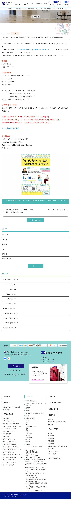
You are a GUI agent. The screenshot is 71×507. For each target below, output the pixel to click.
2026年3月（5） (11, 294)
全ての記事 (5, 235)
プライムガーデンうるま (9, 462)
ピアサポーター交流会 (32, 456)
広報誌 (27, 415)
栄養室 (28, 436)
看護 (27, 422)
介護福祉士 (51, 436)
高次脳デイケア (7, 434)
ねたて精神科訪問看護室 (9, 444)
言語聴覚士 (51, 443)
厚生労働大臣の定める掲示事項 (34, 491)
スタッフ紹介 (54, 429)
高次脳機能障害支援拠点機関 (11, 423)
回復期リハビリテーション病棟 (11, 407)
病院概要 (28, 408)
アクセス (52, 5)
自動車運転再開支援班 (32, 452)
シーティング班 (30, 450)
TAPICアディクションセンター (34, 458)
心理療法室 (29, 434)
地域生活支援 (39, 3)
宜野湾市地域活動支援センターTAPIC (13, 457)
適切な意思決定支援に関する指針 (35, 467)
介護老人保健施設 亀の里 (10, 459)
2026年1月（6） (11, 303)
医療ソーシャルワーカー (54, 451)
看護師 (50, 433)
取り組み (28, 444)
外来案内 (7, 396)
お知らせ (4, 239)
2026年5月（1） (11, 284)
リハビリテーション (31, 426)
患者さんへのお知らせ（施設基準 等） (15, 375)
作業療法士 (51, 441)
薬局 (27, 428)
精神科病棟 (6, 409)
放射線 (28, 430)
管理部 (28, 441)
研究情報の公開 (6, 259)
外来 (28, 3)
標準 (56, 1)
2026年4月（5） (11, 289)
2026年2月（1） (11, 299)
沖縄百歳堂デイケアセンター (11, 431)
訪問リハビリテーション (9, 439)
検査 (27, 432)
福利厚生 (50, 424)
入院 (32, 3)
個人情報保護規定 (15, 370)
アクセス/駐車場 (55, 402)
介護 (27, 424)
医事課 (28, 439)
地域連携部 (6, 418)
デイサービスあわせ (8, 452)
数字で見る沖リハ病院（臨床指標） (35, 413)
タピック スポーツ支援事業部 (34, 446)
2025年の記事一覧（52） (11, 308)
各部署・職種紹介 (30, 418)
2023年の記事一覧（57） (11, 318)
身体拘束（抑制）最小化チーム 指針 (36, 473)
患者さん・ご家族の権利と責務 (34, 461)
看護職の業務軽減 (31, 475)
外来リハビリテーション (9, 428)
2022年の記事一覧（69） (11, 323)
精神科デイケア (7, 436)
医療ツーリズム (30, 454)
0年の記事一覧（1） (9, 327)
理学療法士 (51, 438)
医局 (27, 420)
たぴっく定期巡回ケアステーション (12, 449)
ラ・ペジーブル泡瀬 (8, 465)
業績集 (27, 410)
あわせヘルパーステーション (11, 447)
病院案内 (46, 3)
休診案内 (4, 244)
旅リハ (28, 448)
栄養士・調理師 (52, 454)
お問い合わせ (59, 5)
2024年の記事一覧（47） (11, 313)
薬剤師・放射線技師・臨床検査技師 (57, 446)
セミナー (4, 249)
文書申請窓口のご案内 (32, 477)
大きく (59, 1)
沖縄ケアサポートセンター (10, 421)
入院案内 (7, 402)
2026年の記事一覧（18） (11, 279)
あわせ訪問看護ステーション (11, 441)
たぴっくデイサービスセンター (11, 454)
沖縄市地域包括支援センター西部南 (12, 426)
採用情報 (66, 5)
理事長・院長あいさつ (32, 401)
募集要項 (50, 419)
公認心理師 (51, 448)
